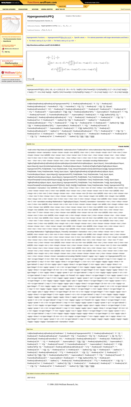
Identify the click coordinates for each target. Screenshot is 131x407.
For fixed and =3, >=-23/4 (40, 41)
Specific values (79, 37)
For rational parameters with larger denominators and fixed (108, 37)
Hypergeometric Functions (36, 37)
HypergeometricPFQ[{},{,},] (59, 37)
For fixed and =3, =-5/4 (64, 41)
